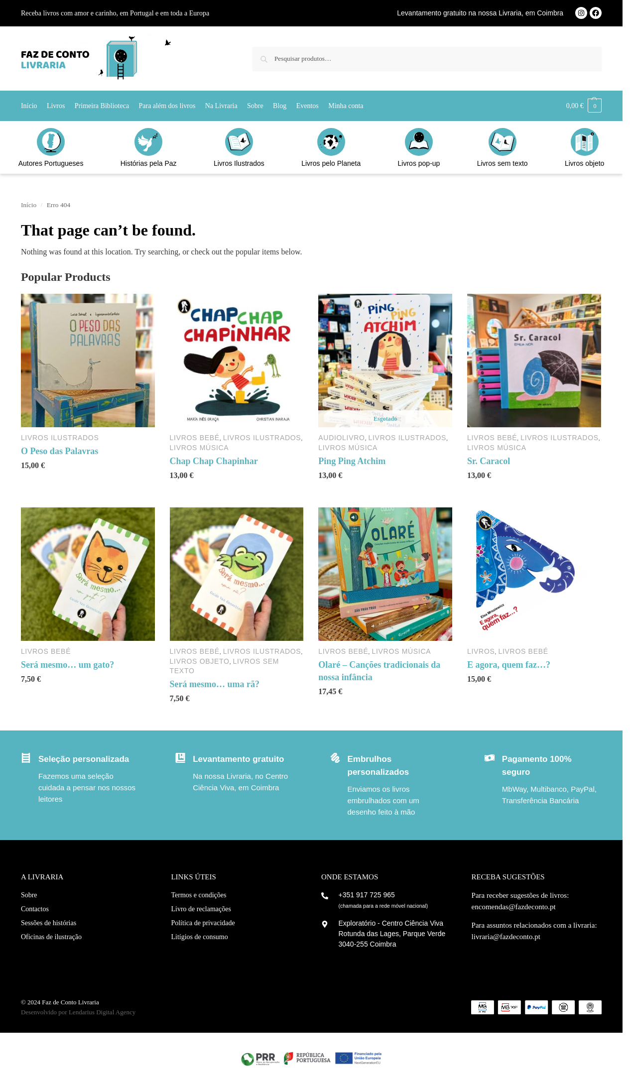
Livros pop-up (419, 163)
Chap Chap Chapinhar (214, 461)
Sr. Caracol (488, 461)
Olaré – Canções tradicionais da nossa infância (379, 671)
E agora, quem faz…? (508, 665)
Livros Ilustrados (239, 163)
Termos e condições (198, 895)
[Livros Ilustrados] (239, 142)
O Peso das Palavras (60, 451)
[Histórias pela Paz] (148, 142)
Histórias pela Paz (149, 163)
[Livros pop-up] (419, 142)
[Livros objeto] (585, 142)
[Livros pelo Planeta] (331, 142)
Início (29, 205)
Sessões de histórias (48, 923)
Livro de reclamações (201, 909)
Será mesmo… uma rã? (214, 684)
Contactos (35, 909)
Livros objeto (584, 163)
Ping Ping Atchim (351, 461)
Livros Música (199, 448)
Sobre (29, 895)
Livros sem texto (502, 163)
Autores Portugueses (51, 163)
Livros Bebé (195, 438)
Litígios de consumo (199, 937)
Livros (481, 651)
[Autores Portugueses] (51, 142)
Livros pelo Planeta (331, 163)
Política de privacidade (203, 923)
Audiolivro (341, 438)
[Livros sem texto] (502, 142)
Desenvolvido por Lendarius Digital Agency (78, 1012)
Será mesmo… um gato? (67, 665)
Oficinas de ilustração (51, 937)
